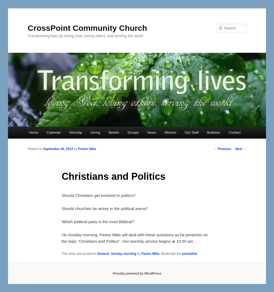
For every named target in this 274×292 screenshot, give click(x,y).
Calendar (54, 132)
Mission (170, 132)
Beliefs (114, 132)
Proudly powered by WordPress (137, 273)
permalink (189, 254)
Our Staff (192, 132)
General (103, 254)
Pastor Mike (87, 149)
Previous (222, 149)
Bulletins (213, 132)
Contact (235, 132)
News (151, 132)
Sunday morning (123, 254)
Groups (133, 132)
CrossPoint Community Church (87, 28)
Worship (75, 132)
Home (33, 132)
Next (240, 149)
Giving (95, 132)
